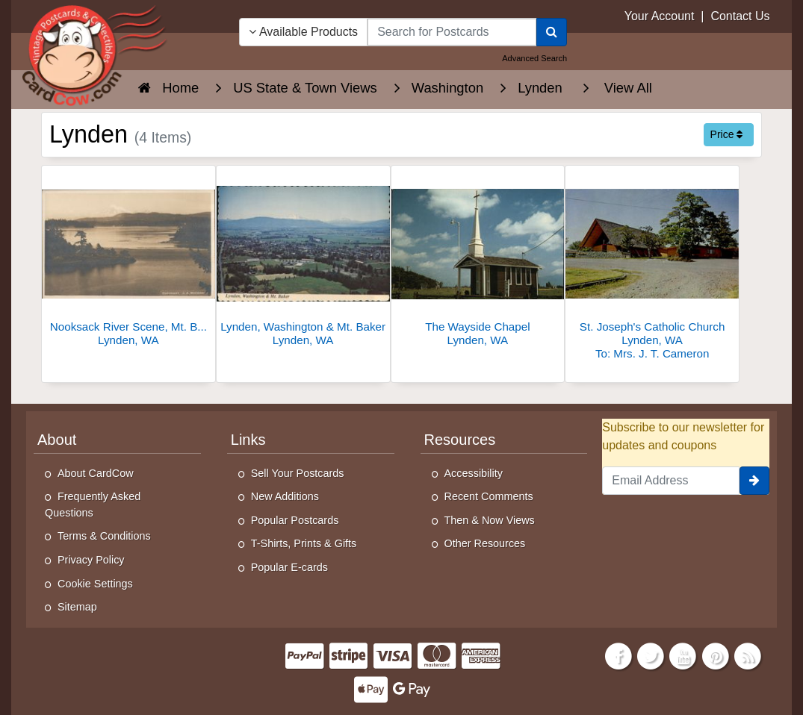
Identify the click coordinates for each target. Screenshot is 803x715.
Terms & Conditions (104, 536)
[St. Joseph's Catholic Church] (652, 266)
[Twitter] (650, 655)
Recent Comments (488, 496)
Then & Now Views (489, 520)
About (56, 439)
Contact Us (739, 16)
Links (248, 439)
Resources (460, 439)
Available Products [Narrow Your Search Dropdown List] (303, 31)
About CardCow (96, 473)
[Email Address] (671, 480)
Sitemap (77, 607)
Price (726, 134)
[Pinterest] (715, 655)
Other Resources (485, 543)
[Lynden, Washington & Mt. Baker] (303, 260)
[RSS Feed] (747, 655)
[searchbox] (452, 32)
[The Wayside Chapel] (478, 260)
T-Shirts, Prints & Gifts (304, 543)
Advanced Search (534, 58)
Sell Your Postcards (297, 473)
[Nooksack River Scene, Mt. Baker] (128, 260)
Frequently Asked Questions (92, 504)
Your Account (659, 16)
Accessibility (473, 473)
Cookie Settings (95, 584)
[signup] (754, 480)
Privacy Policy (91, 560)
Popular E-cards (289, 567)
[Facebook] (618, 655)
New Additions (285, 496)
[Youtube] (683, 655)
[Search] (551, 32)
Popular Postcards (295, 520)
